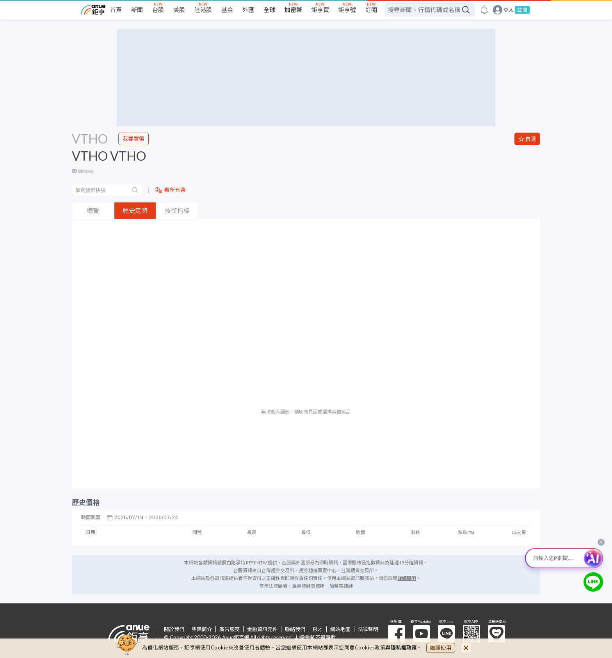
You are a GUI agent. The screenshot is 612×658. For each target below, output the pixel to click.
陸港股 (203, 9)
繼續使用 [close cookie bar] (441, 647)
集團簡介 (202, 629)
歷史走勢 (135, 210)
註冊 (522, 10)
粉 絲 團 (396, 633)
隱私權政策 (404, 647)
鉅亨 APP (471, 633)
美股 (179, 9)
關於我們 (174, 629)
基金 (227, 9)
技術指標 (177, 210)
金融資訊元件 (262, 629)
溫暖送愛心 (496, 633)
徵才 (318, 629)
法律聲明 (368, 629)
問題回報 (86, 171)
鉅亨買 (320, 9)
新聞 (137, 9)
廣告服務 (229, 629)
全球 (269, 9)
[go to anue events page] (484, 9)
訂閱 (371, 9)
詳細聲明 (406, 578)
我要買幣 (133, 138)
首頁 (116, 9)
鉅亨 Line (446, 633)
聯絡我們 (295, 629)
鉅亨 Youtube (421, 633)
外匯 (248, 9)
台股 (158, 9)
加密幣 (293, 9)
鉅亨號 (347, 9)
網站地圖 (340, 629)
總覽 (93, 210)
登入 (508, 9)
